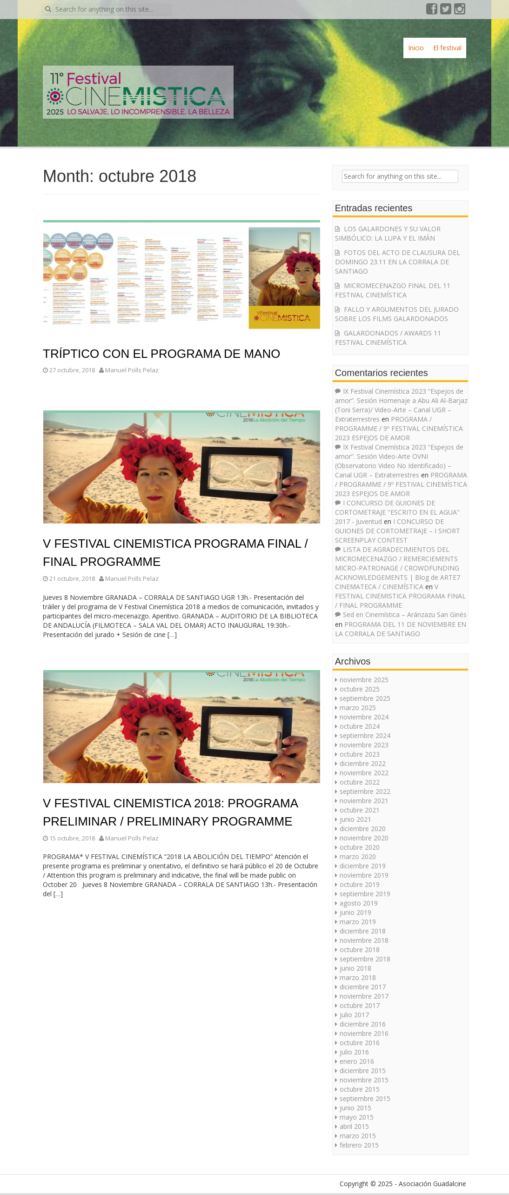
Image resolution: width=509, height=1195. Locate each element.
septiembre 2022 (365, 791)
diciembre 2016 (363, 1024)
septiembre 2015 (365, 1098)
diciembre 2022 (363, 763)
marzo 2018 (358, 977)
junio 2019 (355, 912)
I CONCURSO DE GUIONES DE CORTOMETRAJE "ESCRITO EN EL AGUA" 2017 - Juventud (397, 512)
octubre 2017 (360, 1005)
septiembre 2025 (365, 698)
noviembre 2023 (364, 744)
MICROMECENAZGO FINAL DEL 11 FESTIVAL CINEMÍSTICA (392, 290)
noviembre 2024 (364, 716)
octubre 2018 (360, 949)
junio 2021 (355, 819)
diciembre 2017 (363, 986)
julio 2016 (354, 1051)
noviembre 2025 (364, 679)
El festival (447, 47)
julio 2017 (354, 1014)
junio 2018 (355, 968)
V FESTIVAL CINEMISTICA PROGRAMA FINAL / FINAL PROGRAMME (400, 596)
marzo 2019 (358, 921)
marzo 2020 (358, 856)
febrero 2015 (359, 1145)
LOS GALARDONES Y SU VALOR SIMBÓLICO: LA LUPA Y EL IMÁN (388, 233)
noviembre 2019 (364, 875)
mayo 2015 (357, 1117)
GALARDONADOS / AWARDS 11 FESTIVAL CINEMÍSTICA (388, 338)
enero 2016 (357, 1061)
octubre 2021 (360, 810)
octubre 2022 (360, 782)
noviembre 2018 (364, 940)
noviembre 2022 (364, 772)
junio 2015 (355, 1107)
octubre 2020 (360, 847)
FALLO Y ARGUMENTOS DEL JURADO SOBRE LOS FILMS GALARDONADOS (397, 314)
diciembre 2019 (363, 865)
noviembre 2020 (364, 837)
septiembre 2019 (365, 893)
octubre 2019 (360, 884)
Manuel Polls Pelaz (132, 370)
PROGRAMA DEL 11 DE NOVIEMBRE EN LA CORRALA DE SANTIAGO (400, 629)
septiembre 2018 (365, 958)
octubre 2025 (360, 689)
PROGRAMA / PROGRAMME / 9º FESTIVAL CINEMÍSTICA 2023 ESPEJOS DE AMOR (399, 428)
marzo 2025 (358, 707)
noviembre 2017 (364, 996)
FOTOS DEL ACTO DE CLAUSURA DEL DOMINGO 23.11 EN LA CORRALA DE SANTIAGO (397, 261)
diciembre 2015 (363, 1070)
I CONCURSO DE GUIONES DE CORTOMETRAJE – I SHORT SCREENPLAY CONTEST (397, 530)
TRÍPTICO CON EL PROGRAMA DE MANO (161, 354)
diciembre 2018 (363, 930)
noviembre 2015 (364, 1079)
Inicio (416, 47)
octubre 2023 (360, 754)
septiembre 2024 (365, 735)
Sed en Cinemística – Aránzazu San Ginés (405, 614)
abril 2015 (354, 1126)
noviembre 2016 (364, 1033)
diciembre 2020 (363, 828)
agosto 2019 (359, 903)
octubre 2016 (360, 1042)
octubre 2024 (360, 726)
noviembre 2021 (364, 800)
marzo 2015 (358, 1135)
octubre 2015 (360, 1089)
